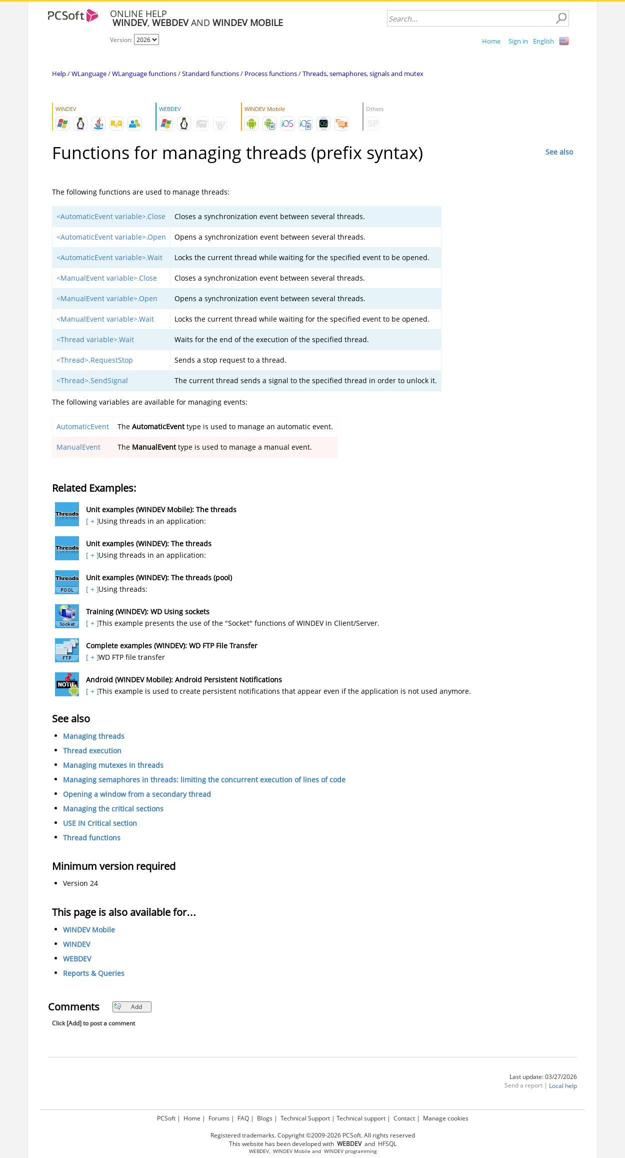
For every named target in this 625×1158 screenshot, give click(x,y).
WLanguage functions (144, 73)
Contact (404, 1118)
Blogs (264, 1118)
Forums (219, 1118)
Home (491, 41)
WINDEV (76, 944)
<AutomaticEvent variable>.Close (111, 216)
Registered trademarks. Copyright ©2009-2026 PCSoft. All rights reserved (312, 1135)
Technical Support (305, 1118)
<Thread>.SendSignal (92, 380)
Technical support (361, 1118)
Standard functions (210, 73)
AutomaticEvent (82, 426)
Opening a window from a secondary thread (137, 794)
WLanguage (89, 73)
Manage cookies (445, 1118)
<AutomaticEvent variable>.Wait (109, 257)
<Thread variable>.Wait (95, 339)
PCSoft (166, 1118)
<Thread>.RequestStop (94, 360)
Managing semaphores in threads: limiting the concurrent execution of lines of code (204, 779)
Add (128, 1006)
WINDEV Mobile (89, 929)
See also (559, 152)
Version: (122, 40)
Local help (563, 1085)
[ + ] (91, 521)
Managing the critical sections (113, 808)
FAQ (243, 1118)
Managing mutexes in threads (113, 765)
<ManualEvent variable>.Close (106, 278)
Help (59, 73)
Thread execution (92, 750)
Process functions (270, 73)
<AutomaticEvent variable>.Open (111, 237)
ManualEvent (78, 447)
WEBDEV (77, 958)
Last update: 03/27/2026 (543, 1076)
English (543, 41)
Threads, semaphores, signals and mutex (363, 73)
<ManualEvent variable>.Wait (105, 319)
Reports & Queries (93, 973)
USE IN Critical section (100, 823)
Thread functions (91, 837)
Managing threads (93, 736)
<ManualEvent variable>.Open (107, 298)
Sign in (518, 41)
